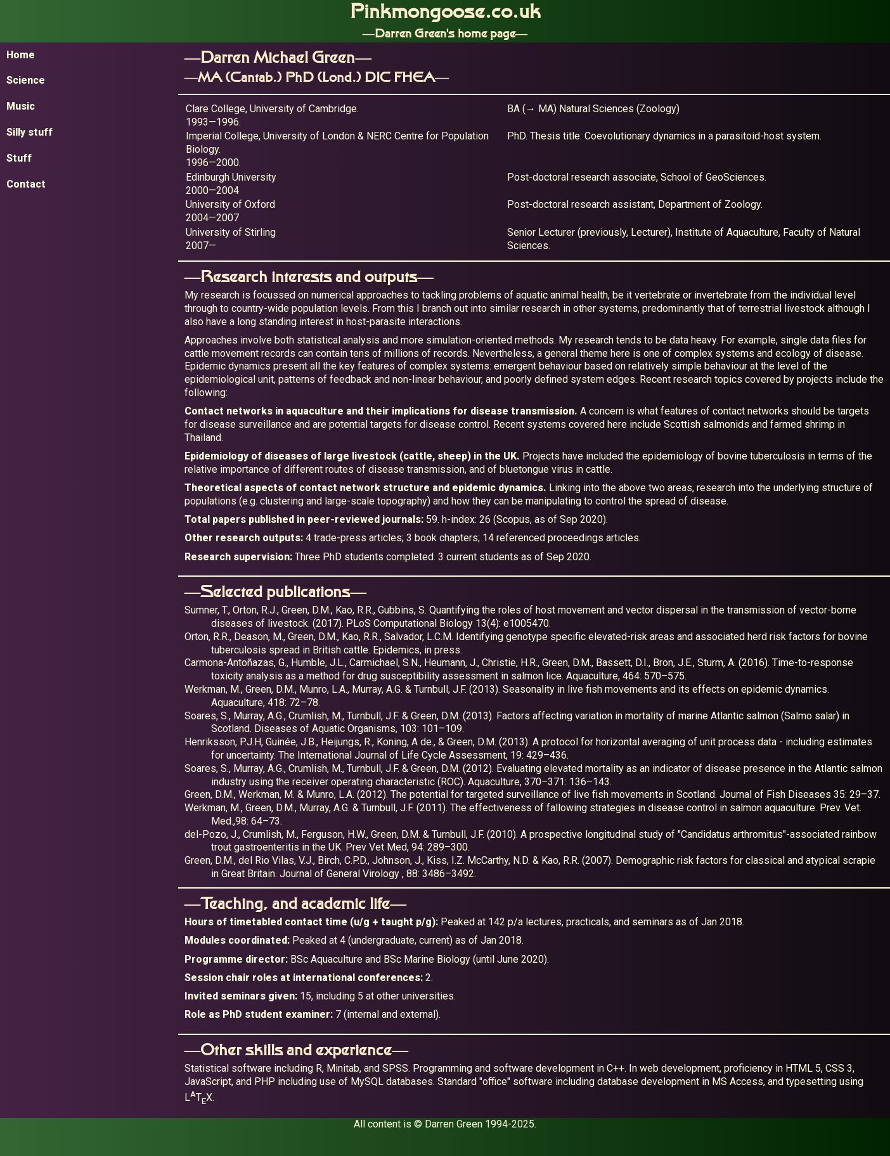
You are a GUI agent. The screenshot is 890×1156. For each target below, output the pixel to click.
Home (20, 55)
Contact (26, 184)
